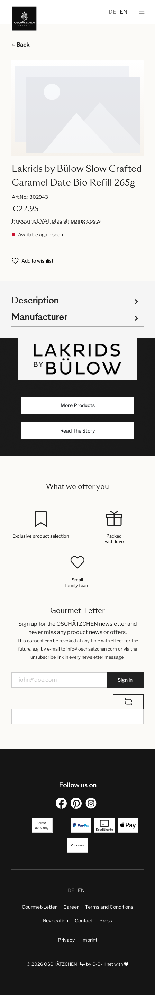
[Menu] (142, 12)
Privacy (66, 940)
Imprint (89, 940)
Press (105, 920)
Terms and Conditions (109, 907)
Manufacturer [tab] (75, 317)
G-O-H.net (102, 964)
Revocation (55, 920)
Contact (84, 920)
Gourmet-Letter (39, 907)
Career (71, 907)
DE (113, 12)
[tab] (75, 300)
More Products (78, 405)
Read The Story (77, 431)
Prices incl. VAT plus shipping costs (56, 221)
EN (123, 12)
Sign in (125, 680)
